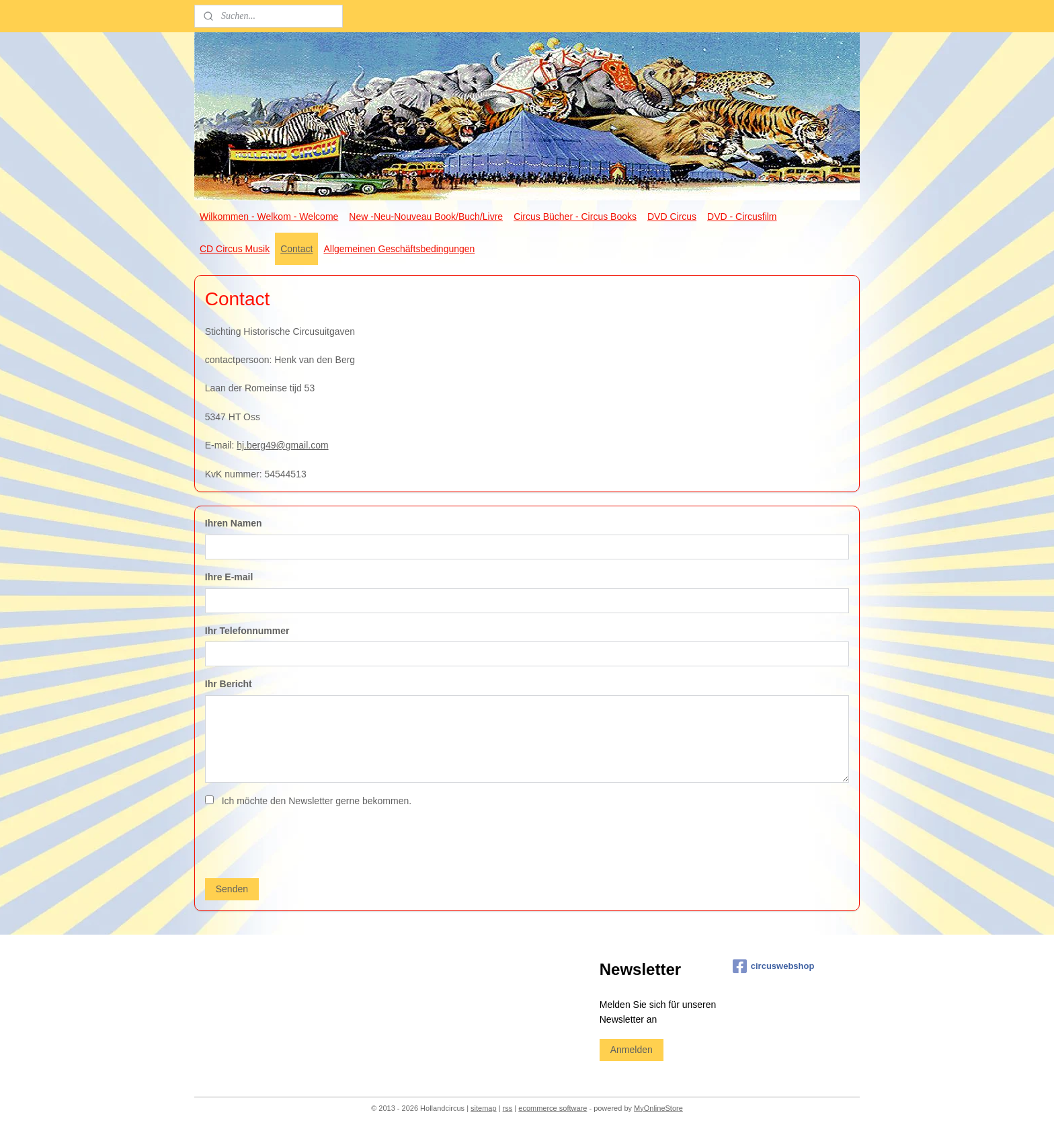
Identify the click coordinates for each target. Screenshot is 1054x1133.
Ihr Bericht (228, 683)
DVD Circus (671, 216)
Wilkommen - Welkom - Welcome (269, 216)
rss (508, 1108)
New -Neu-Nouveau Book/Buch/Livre (426, 216)
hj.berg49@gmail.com (282, 445)
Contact (296, 248)
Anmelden (631, 1049)
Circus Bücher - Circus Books (575, 216)
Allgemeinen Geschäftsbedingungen (399, 248)
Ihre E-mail (229, 577)
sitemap (484, 1108)
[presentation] (307, 841)
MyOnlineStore (658, 1108)
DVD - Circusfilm (741, 216)
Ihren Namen (233, 523)
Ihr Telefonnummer (247, 630)
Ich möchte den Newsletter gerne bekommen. (316, 800)
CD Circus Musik (235, 248)
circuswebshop (774, 966)
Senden (232, 889)
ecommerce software (552, 1108)
